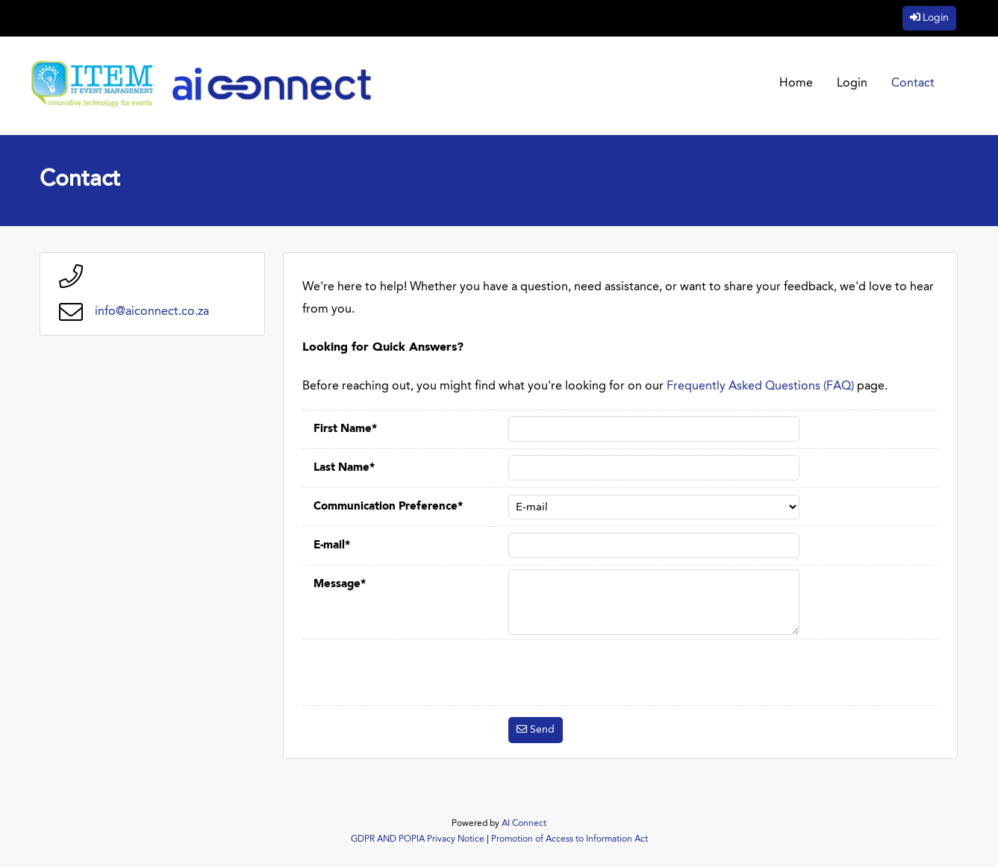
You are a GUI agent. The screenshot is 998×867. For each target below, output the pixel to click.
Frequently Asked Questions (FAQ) (760, 386)
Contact (913, 84)
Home (796, 84)
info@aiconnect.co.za (152, 312)
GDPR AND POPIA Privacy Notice (417, 839)
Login (936, 18)
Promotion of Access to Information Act (569, 839)
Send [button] (542, 729)
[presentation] (621, 672)
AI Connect (524, 823)
